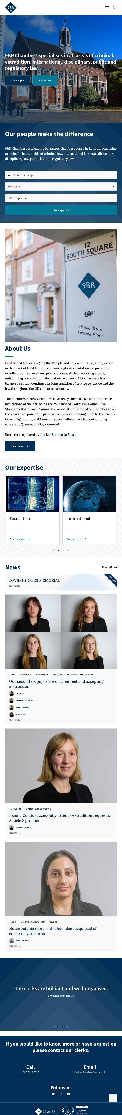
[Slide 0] (56, 550)
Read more (20, 446)
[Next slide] (68, 550)
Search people (61, 210)
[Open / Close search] (113, 7)
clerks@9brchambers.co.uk (90, 1072)
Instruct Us (45, 80)
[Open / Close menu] (107, 7)
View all (109, 567)
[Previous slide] (53, 550)
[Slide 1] (58, 550)
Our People (18, 80)
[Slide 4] (66, 550)
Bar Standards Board (61, 434)
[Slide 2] (61, 550)
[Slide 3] (63, 550)
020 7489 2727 (30, 1072)
